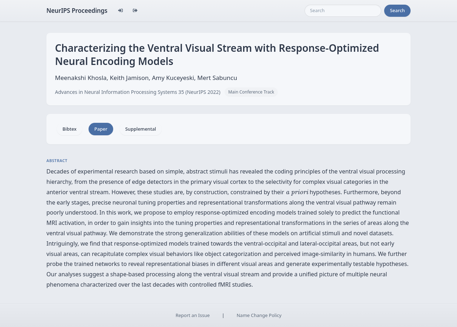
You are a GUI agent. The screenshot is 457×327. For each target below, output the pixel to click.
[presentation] (297, 192)
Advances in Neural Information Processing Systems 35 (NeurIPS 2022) (137, 92)
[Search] (343, 11)
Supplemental (140, 129)
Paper (100, 129)
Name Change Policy (259, 315)
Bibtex (69, 129)
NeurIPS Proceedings (76, 10)
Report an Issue (193, 315)
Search (397, 10)
